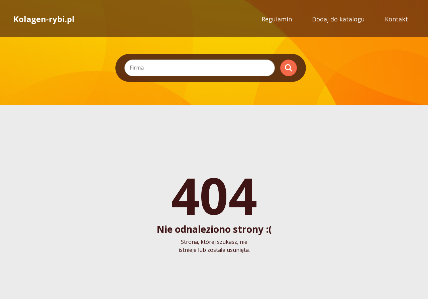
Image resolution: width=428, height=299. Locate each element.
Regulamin (276, 19)
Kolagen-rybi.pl (44, 19)
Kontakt (396, 19)
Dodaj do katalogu (338, 19)
